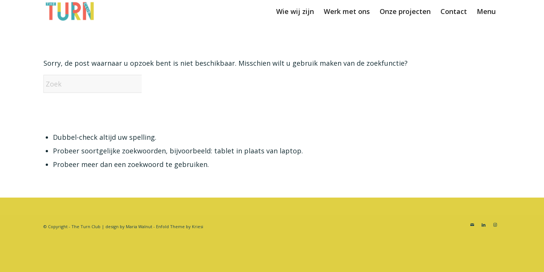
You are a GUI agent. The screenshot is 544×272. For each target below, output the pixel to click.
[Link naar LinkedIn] (483, 224)
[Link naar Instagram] (495, 224)
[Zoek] (100, 84)
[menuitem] (295, 11)
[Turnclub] (69, 11)
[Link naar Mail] (472, 224)
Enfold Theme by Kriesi (179, 226)
